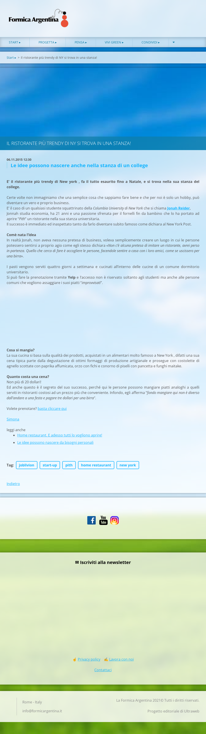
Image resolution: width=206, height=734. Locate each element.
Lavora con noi (121, 661)
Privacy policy (89, 661)
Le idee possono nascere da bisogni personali (55, 444)
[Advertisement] (103, 103)
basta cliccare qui (52, 410)
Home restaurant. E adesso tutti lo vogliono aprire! (59, 437)
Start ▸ (15, 44)
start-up (50, 467)
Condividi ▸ (151, 44)
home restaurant (96, 467)
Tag (10, 467)
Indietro (13, 485)
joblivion (26, 467)
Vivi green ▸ (114, 44)
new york (128, 467)
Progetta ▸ (48, 44)
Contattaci (103, 671)
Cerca (194, 13)
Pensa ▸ (81, 44)
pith (68, 467)
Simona (13, 421)
